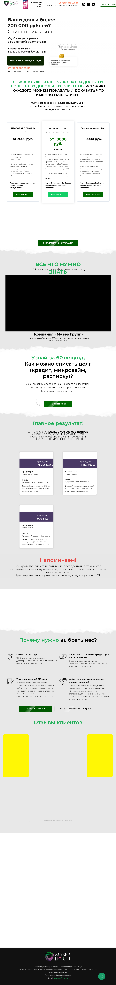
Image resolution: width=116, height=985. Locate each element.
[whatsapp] (83, 4)
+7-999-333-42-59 (19, 48)
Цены (38, 6)
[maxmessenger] (88, 4)
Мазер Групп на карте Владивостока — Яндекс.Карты (58, 820)
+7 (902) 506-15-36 (19, 68)
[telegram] (93, 4)
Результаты (37, 2)
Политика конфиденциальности (58, 975)
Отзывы (37, 4)
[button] (25, 61)
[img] (16, 755)
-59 (76, 3)
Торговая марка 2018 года (32, 679)
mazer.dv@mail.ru (61, 978)
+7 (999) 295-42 (67, 3)
